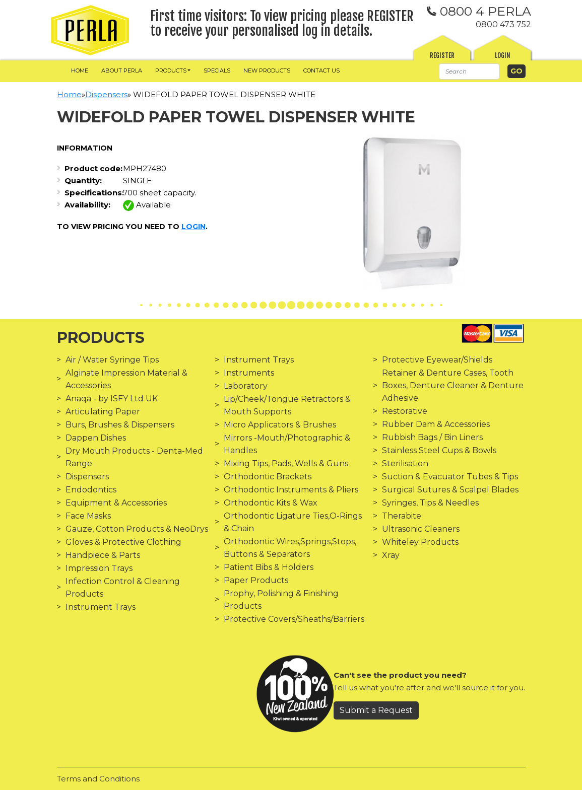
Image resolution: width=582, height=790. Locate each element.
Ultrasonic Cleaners (421, 529)
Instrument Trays (101, 607)
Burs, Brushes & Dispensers (120, 424)
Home (79, 70)
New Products (266, 70)
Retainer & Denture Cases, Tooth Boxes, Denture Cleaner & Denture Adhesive (453, 385)
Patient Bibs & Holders (268, 567)
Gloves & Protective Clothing (123, 542)
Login (502, 55)
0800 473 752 (503, 24)
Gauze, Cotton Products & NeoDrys (137, 529)
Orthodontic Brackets (267, 476)
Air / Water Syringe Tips (112, 360)
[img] (90, 30)
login (193, 226)
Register (442, 55)
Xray (391, 555)
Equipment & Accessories (116, 503)
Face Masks (88, 516)
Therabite (401, 516)
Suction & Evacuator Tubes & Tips (450, 476)
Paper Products (256, 580)
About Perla (121, 70)
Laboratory (246, 386)
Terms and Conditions (98, 778)
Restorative (404, 411)
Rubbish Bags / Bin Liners (432, 437)
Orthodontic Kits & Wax (270, 503)
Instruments (249, 373)
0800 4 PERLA (479, 11)
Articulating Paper (103, 411)
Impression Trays (99, 568)
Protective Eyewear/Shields (437, 360)
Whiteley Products (420, 542)
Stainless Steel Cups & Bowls (439, 450)
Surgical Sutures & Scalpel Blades (450, 489)
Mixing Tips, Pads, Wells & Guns (286, 463)
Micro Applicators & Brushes (280, 424)
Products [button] (170, 70)
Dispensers (106, 94)
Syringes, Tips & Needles (430, 503)
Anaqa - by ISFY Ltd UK (112, 398)
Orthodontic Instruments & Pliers (291, 489)
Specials (217, 70)
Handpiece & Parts (103, 555)
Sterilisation (405, 463)
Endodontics (91, 489)
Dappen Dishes (96, 438)
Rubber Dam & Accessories (436, 424)
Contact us (321, 70)
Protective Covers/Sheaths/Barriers (294, 619)
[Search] (469, 71)
